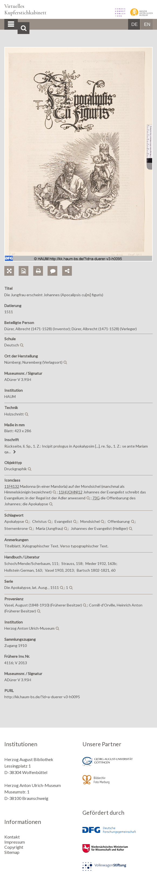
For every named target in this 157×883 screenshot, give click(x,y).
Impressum (14, 841)
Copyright (13, 847)
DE (134, 24)
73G (96, 498)
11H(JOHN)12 (70, 492)
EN (147, 24)
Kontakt (12, 836)
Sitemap (11, 852)
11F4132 (11, 486)
